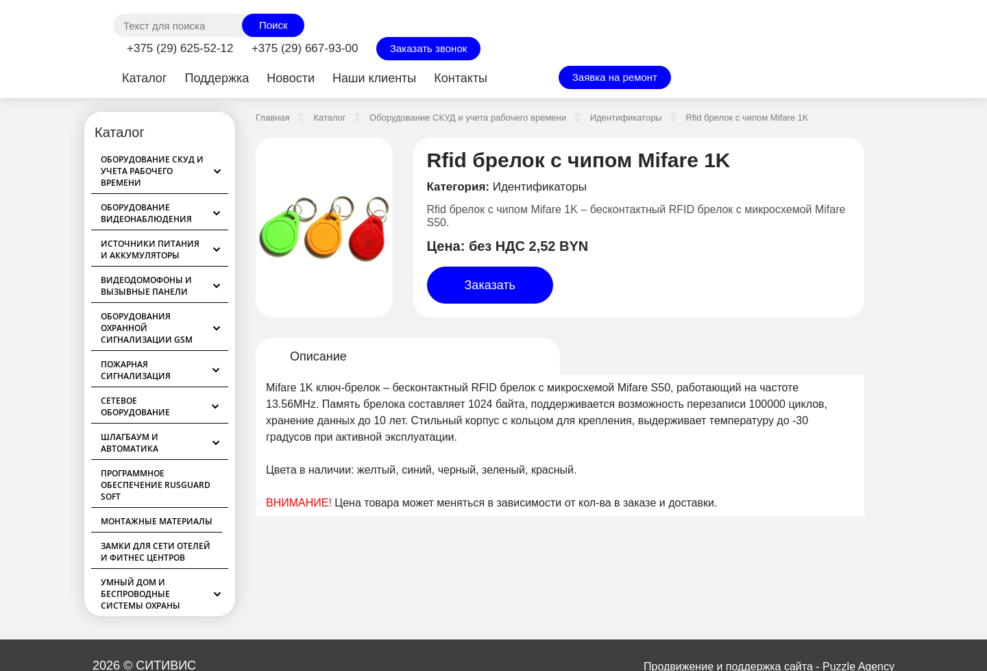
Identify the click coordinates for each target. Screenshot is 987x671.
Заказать (490, 285)
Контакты (460, 78)
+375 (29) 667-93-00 (305, 48)
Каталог (144, 78)
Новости (291, 78)
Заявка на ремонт (614, 77)
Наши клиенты (374, 78)
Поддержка (216, 78)
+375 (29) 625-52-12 (180, 48)
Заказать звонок (428, 48)
